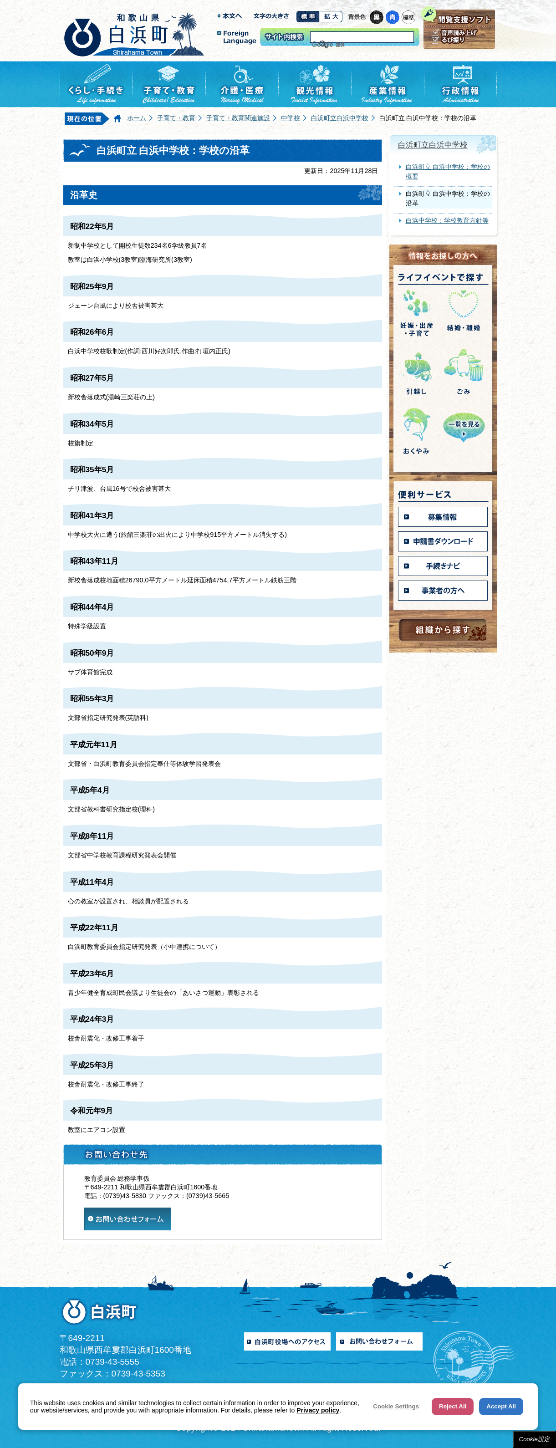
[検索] (350, 44)
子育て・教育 (176, 118)
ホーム (136, 118)
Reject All (452, 1406)
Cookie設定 (534, 1439)
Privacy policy (317, 1410)
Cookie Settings (396, 1406)
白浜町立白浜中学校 (339, 118)
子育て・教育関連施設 (238, 118)
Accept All (501, 1406)
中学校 (290, 118)
